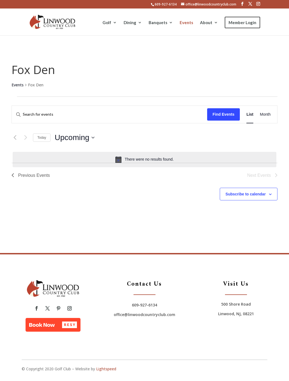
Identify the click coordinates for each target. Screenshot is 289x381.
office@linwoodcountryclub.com (144, 314)
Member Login (242, 22)
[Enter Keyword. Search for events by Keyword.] (109, 114)
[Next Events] (25, 137)
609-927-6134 (166, 4)
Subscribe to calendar (246, 194)
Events (186, 23)
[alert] (144, 159)
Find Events (223, 114)
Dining (130, 23)
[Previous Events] (15, 137)
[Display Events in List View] (249, 114)
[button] (53, 325)
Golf (106, 23)
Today (41, 138)
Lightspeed (106, 368)
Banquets (158, 23)
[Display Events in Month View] (265, 114)
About (206, 23)
